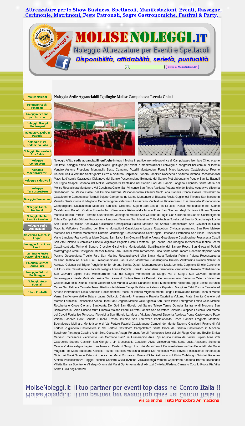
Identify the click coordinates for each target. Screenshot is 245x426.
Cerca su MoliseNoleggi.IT (182, 67)
